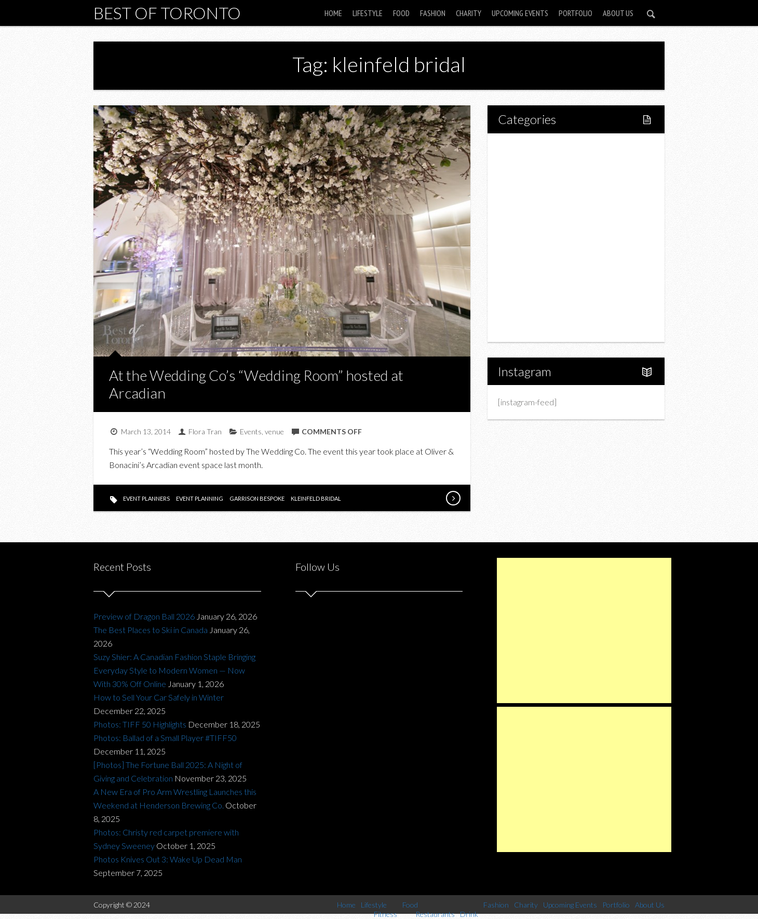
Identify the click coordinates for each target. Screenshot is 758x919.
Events (251, 431)
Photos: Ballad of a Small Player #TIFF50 (165, 738)
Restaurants (541, 220)
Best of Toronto (167, 13)
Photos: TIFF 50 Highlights (139, 724)
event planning (199, 498)
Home (333, 13)
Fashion (432, 13)
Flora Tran (205, 431)
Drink (529, 237)
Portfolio (575, 13)
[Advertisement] (584, 630)
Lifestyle (368, 13)
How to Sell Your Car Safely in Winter (158, 697)
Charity (468, 13)
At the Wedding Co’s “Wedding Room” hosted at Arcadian (256, 384)
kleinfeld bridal (316, 498)
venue (274, 431)
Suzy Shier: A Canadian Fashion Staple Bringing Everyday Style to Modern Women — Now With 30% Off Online (174, 670)
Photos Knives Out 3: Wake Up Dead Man (167, 859)
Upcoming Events (520, 13)
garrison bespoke (257, 498)
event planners (146, 498)
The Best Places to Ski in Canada (150, 630)
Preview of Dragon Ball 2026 (144, 616)
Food (401, 13)
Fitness (533, 184)
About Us (618, 13)
